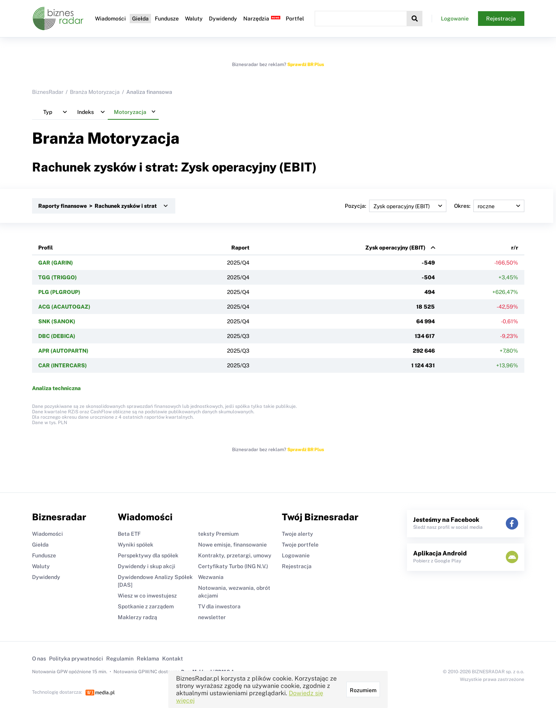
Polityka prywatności (76, 658)
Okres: (489, 206)
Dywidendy (223, 18)
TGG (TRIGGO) (57, 277)
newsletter (212, 617)
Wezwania (211, 577)
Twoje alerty (297, 534)
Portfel (295, 18)
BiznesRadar (47, 92)
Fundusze (167, 18)
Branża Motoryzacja (95, 92)
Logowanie (455, 18)
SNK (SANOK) (56, 321)
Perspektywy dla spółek (148, 555)
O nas (39, 658)
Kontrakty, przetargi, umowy (234, 555)
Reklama (148, 658)
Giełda (140, 18)
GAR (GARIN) (55, 263)
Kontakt (172, 658)
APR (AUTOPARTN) (63, 351)
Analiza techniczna (56, 388)
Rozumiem (363, 690)
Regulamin (120, 658)
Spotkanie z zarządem (146, 606)
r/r (514, 247)
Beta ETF (129, 534)
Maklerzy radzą (137, 617)
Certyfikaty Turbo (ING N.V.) (233, 566)
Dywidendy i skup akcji (146, 566)
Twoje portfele (300, 545)
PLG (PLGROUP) (59, 292)
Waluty (194, 18)
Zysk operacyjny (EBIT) (395, 247)
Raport (240, 247)
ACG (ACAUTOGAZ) (64, 307)
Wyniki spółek (135, 545)
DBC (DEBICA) (56, 336)
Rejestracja (501, 18)
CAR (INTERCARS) (62, 365)
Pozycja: (395, 206)
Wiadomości (110, 18)
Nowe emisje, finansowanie (232, 545)
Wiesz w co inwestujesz (147, 596)
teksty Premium (218, 534)
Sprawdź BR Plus (305, 64)
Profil (45, 247)
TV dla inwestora (219, 606)
